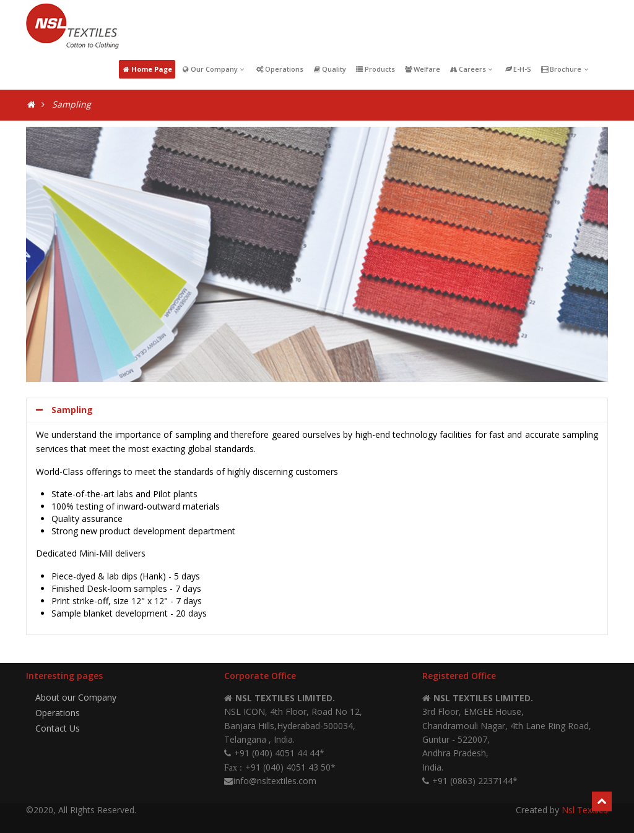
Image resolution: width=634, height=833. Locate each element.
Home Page (147, 69)
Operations (279, 69)
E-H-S (517, 69)
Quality (329, 69)
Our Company (213, 69)
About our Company (75, 697)
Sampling (64, 410)
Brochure (565, 69)
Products (375, 69)
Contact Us (57, 728)
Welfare (422, 69)
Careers (472, 69)
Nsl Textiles (585, 810)
